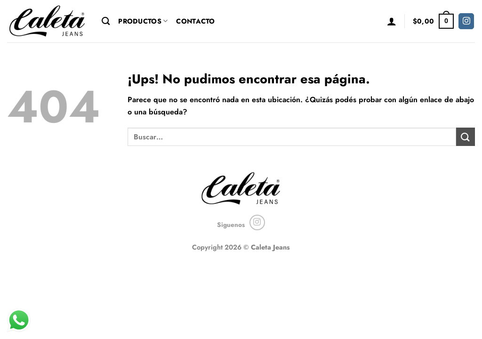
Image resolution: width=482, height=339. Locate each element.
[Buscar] (106, 21)
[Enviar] (465, 137)
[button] (391, 21)
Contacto (195, 21)
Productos (143, 21)
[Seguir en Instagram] (466, 21)
